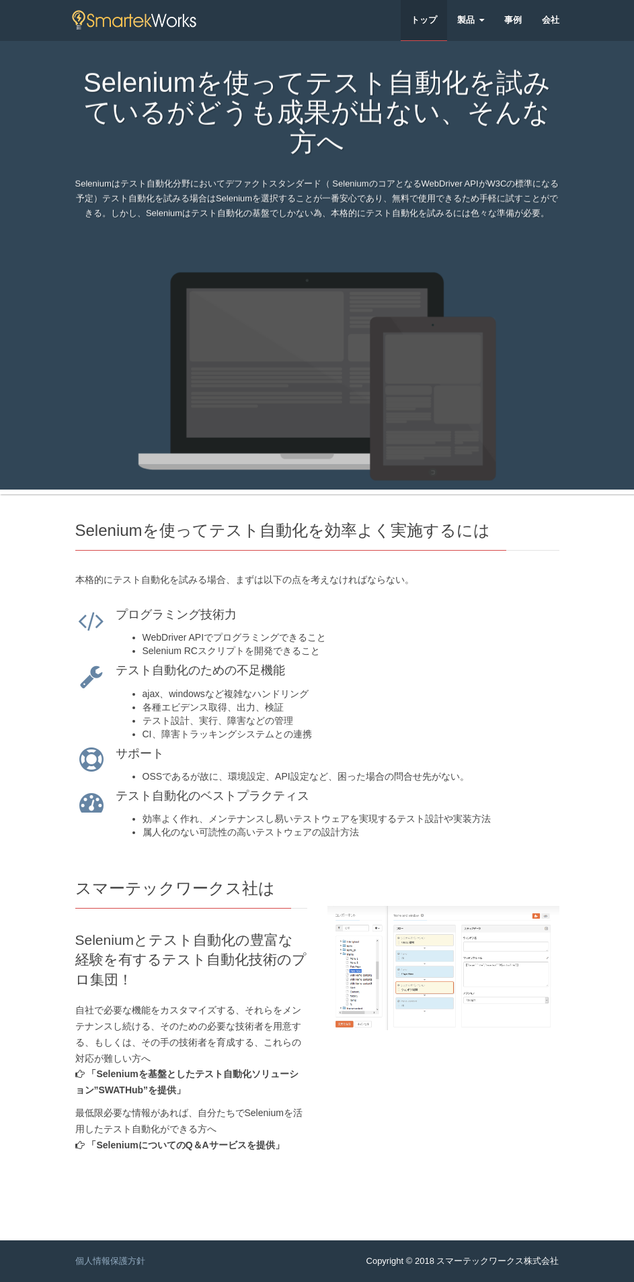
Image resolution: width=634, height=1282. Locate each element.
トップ (424, 20)
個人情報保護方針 (110, 1261)
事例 (513, 20)
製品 (470, 20)
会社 (550, 20)
